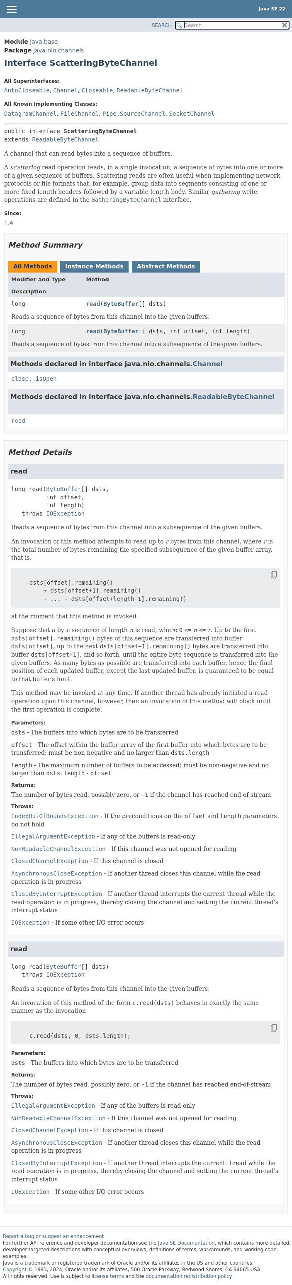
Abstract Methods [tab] (166, 266)
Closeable (97, 90)
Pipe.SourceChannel (133, 113)
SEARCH (162, 25)
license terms (108, 1276)
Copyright (15, 1270)
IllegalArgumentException (53, 836)
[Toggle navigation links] (11, 10)
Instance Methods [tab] (94, 266)
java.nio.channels (58, 50)
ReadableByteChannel (150, 90)
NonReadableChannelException (58, 849)
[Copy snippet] (266, 575)
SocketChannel (192, 113)
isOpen (46, 378)
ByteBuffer (121, 303)
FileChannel (79, 113)
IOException (65, 513)
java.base (44, 41)
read (93, 303)
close (20, 378)
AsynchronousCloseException (56, 873)
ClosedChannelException (49, 861)
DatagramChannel (30, 113)
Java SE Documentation (186, 1243)
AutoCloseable (27, 90)
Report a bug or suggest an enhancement (53, 1236)
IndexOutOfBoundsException (55, 816)
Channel (65, 90)
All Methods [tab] (32, 266)
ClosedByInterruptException (56, 894)
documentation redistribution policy (188, 1276)
